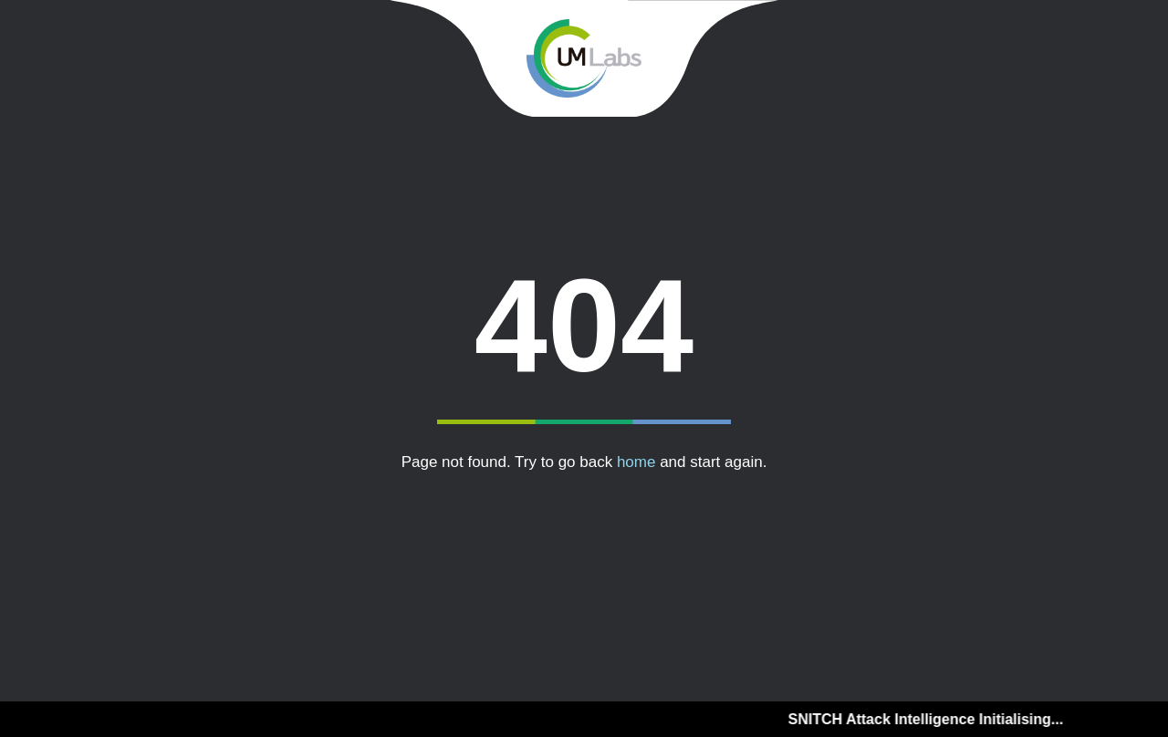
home (636, 462)
